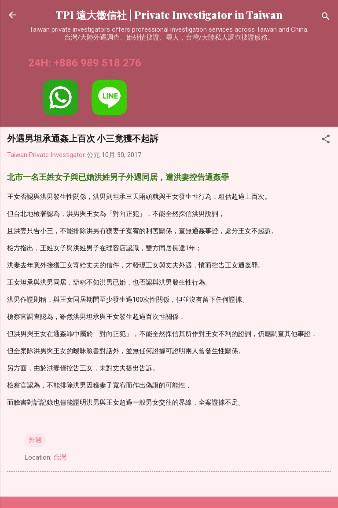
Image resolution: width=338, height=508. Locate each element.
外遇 (35, 440)
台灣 (59, 457)
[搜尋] (325, 17)
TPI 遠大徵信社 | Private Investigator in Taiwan (169, 15)
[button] (325, 140)
